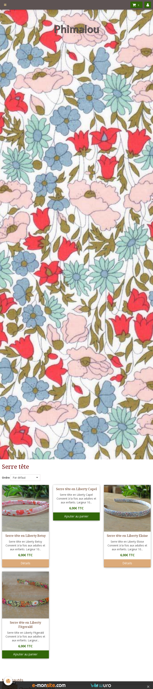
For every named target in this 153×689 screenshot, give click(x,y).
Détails (25, 563)
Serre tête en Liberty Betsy (25, 536)
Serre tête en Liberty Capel (76, 489)
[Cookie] (8, 681)
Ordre (6, 477)
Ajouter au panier (76, 516)
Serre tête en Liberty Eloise (127, 536)
